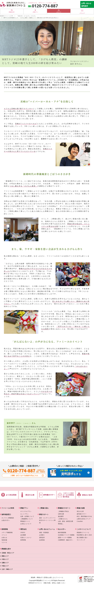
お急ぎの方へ (6, 520)
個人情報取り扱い (82, 537)
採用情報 (23, 540)
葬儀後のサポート (64, 508)
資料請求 (42, 537)
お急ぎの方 (58, 11)
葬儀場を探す (12, 11)
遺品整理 (60, 516)
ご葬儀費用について (26, 519)
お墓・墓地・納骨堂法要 (65, 521)
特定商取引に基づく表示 (84, 535)
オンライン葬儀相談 (8, 518)
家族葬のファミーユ (83, 532)
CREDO (22, 532)
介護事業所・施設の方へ (65, 540)
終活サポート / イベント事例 (47, 521)
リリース (4, 542)
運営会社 (23, 529)
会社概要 (23, 535)
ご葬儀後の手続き (63, 511)
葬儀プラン (24, 508)
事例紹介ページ (25, 521)
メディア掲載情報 (7, 532)
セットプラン (24, 514)
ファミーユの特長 (8, 508)
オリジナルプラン (25, 511)
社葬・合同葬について (27, 516)
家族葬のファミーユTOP (6, 16)
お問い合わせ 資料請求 (86, 4)
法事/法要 (61, 514)
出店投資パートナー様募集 (66, 535)
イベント (4, 535)
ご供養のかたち (63, 519)
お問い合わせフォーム (47, 529)
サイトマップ (81, 540)
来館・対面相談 (44, 532)
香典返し (60, 524)
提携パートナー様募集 (65, 537)
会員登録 (42, 540)
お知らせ (4, 537)
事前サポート (44, 514)
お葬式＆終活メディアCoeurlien (83, 520)
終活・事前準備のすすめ (84, 516)
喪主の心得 (80, 511)
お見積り (42, 535)
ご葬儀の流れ (44, 508)
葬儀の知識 (81, 508)
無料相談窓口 (6, 514)
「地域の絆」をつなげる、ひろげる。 (27, 16)
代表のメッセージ (25, 537)
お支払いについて (25, 524)
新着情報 (5, 529)
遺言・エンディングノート (47, 518)
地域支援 (4, 540)
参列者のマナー (81, 514)
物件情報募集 (62, 532)
